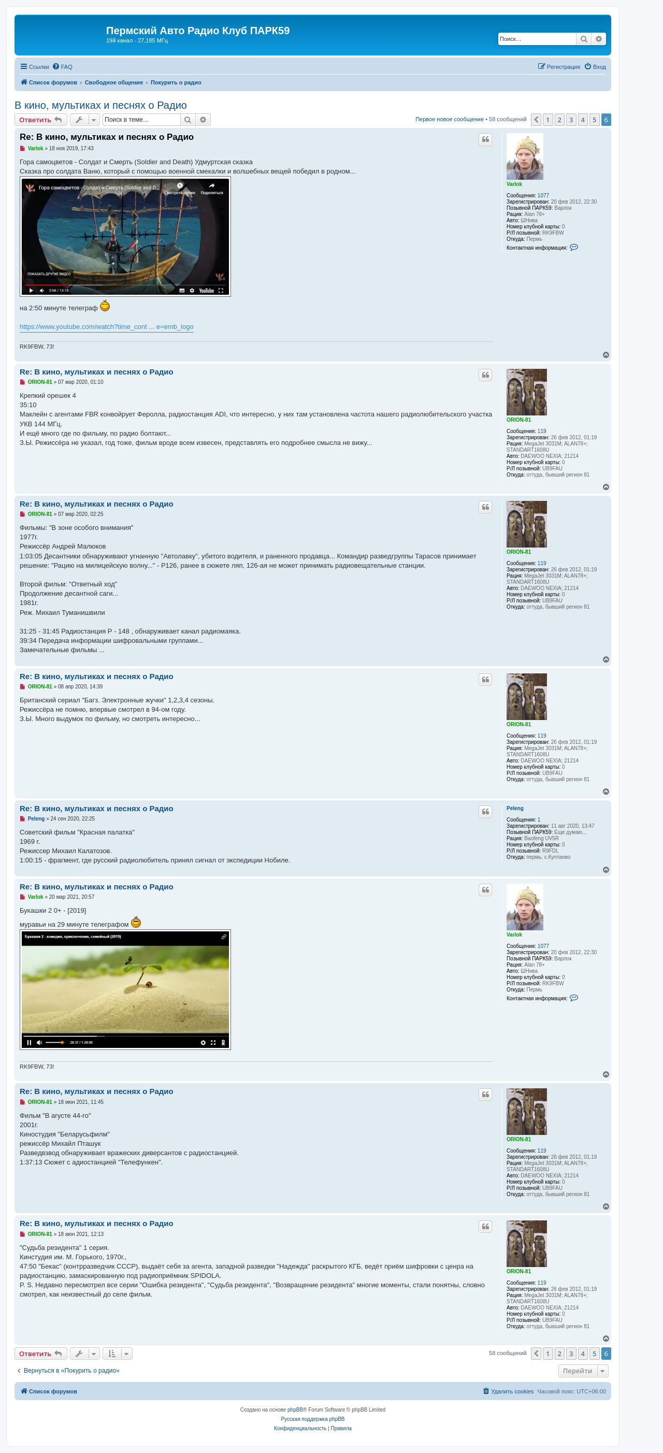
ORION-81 (519, 420)
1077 (543, 195)
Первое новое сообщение (449, 119)
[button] (536, 119)
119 (542, 431)
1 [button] (548, 119)
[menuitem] (62, 67)
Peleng (515, 808)
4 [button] (583, 119)
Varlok (514, 184)
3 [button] (571, 119)
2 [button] (559, 119)
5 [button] (594, 119)
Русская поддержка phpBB (312, 1419)
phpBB (295, 1410)
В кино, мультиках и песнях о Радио (101, 105)
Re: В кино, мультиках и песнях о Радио (107, 137)
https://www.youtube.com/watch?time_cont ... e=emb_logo (107, 326)
